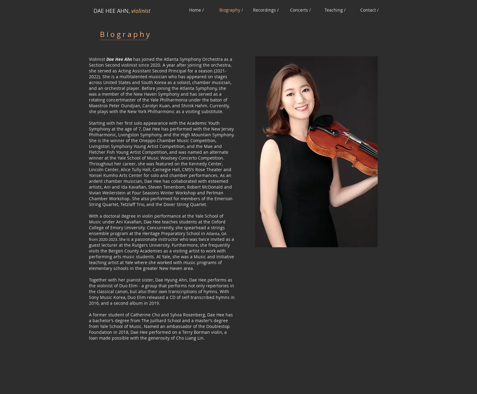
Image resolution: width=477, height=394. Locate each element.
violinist (140, 10)
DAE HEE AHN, (112, 10)
